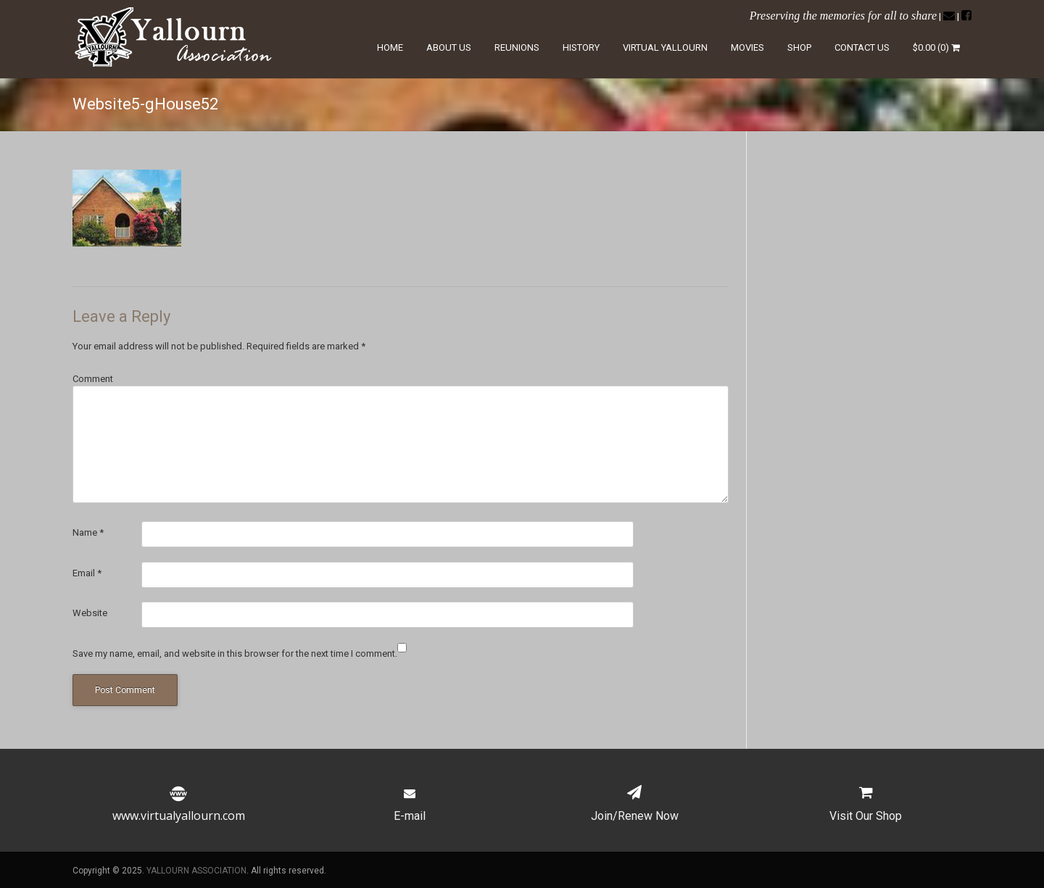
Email (87, 573)
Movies (747, 47)
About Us (448, 47)
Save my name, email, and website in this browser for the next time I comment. (234, 653)
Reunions (516, 47)
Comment (92, 378)
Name (88, 532)
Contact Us (862, 47)
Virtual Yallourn (665, 47)
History (581, 47)
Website (89, 612)
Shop (799, 47)
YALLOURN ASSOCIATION (196, 871)
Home (390, 47)
